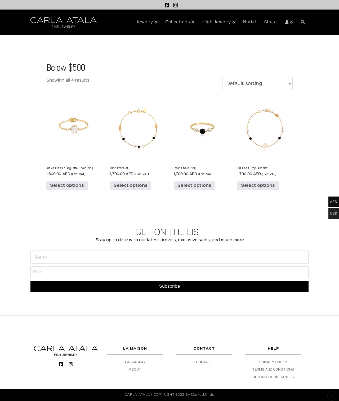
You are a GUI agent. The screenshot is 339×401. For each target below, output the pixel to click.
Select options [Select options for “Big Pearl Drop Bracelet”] (258, 186)
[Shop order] (257, 83)
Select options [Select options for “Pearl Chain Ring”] (194, 186)
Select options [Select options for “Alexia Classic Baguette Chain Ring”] (67, 186)
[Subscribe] (169, 286)
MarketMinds (202, 394)
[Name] (169, 257)
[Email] (169, 272)
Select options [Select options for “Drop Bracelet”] (131, 186)
